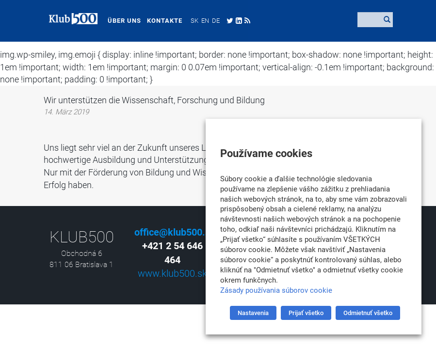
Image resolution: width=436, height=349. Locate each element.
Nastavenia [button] (253, 313)
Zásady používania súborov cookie (276, 290)
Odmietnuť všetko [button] (367, 313)
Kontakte (159, 20)
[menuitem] (189, 20)
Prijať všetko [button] (306, 313)
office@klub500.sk (174, 232)
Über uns (119, 20)
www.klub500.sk (172, 273)
